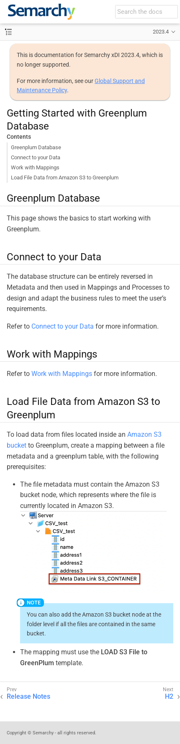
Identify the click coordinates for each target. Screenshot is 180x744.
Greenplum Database (36, 147)
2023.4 (161, 32)
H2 (169, 696)
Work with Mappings (35, 167)
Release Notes (28, 696)
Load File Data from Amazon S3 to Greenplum (64, 177)
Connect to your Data (35, 157)
